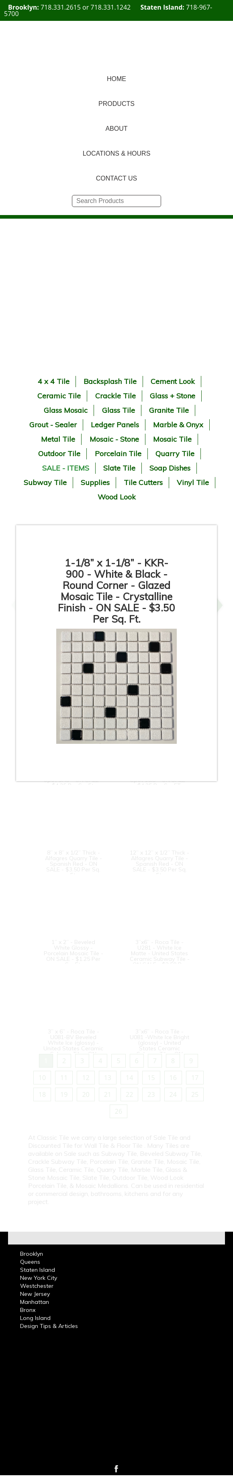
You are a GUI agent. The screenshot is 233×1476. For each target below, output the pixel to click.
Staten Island (37, 1269)
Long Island (35, 1318)
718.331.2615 (61, 7)
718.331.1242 (110, 7)
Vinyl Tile (193, 482)
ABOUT (116, 128)
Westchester (36, 1285)
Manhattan (34, 1301)
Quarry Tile (174, 453)
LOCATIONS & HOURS (117, 153)
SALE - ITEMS (65, 468)
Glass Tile (118, 410)
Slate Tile (119, 468)
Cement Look (173, 381)
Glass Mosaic (66, 410)
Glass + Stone (172, 395)
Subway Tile (45, 482)
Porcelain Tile (118, 453)
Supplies (95, 482)
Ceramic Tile (59, 395)
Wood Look (117, 496)
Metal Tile (58, 439)
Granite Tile (169, 410)
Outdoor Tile (59, 453)
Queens (30, 1261)
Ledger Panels (115, 424)
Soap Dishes (169, 468)
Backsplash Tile (110, 381)
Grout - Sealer (53, 424)
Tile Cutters (143, 482)
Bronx (27, 1310)
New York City (38, 1277)
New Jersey (35, 1293)
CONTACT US (116, 178)
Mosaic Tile (172, 439)
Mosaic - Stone (114, 439)
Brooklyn (31, 1253)
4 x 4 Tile (53, 381)
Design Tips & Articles (49, 1326)
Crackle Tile (115, 395)
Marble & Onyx (178, 424)
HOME (116, 78)
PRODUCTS (116, 103)
